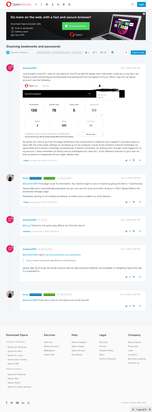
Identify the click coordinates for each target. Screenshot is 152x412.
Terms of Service (107, 359)
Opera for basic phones (19, 387)
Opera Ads (49, 354)
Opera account (51, 346)
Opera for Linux (15, 355)
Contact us (133, 363)
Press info (133, 346)
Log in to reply (138, 52)
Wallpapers (49, 350)
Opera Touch (14, 382)
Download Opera (77, 26)
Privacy (103, 346)
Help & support (79, 342)
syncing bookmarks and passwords (63, 254)
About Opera (134, 342)
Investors (132, 354)
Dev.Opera (77, 354)
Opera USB (13, 363)
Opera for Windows (18, 52)
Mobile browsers (14, 369)
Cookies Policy (106, 350)
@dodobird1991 (64, 178)
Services (49, 334)
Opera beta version (17, 359)
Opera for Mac (15, 351)
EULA (101, 354)
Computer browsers (15, 341)
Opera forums (78, 350)
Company (134, 334)
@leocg (42, 220)
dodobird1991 (30, 68)
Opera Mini (13, 378)
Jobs (130, 350)
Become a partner (137, 359)
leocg (25, 178)
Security (103, 342)
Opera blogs (78, 346)
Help (74, 334)
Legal (102, 334)
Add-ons (48, 342)
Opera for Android (17, 374)
